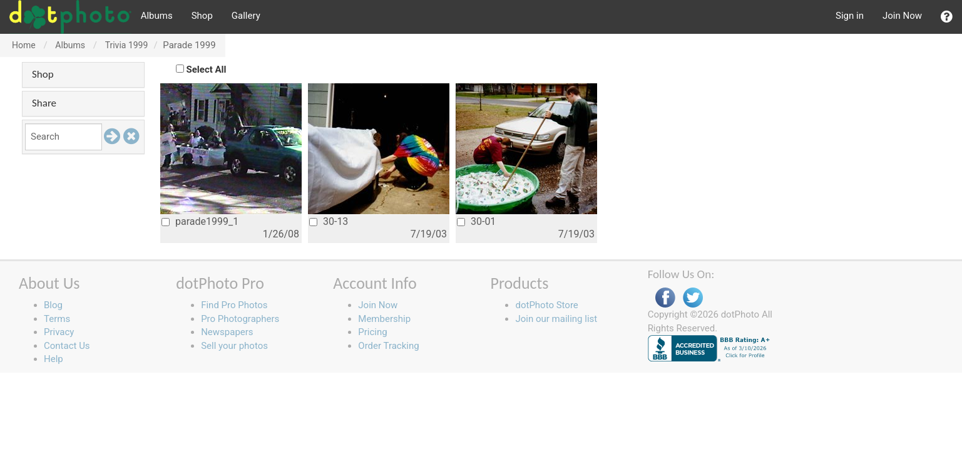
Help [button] (53, 359)
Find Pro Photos (234, 305)
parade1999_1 (199, 221)
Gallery (246, 15)
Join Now (902, 15)
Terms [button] (57, 318)
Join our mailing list (556, 318)
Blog (53, 305)
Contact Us (67, 345)
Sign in (850, 15)
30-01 (476, 221)
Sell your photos (234, 345)
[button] (946, 17)
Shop (202, 15)
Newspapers (227, 332)
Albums (157, 15)
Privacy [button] (59, 332)
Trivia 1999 (126, 45)
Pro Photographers (240, 318)
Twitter (693, 298)
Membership (384, 318)
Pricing (372, 332)
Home (24, 45)
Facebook (665, 298)
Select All (207, 69)
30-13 (328, 221)
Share (44, 103)
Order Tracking (388, 345)
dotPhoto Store (546, 305)
